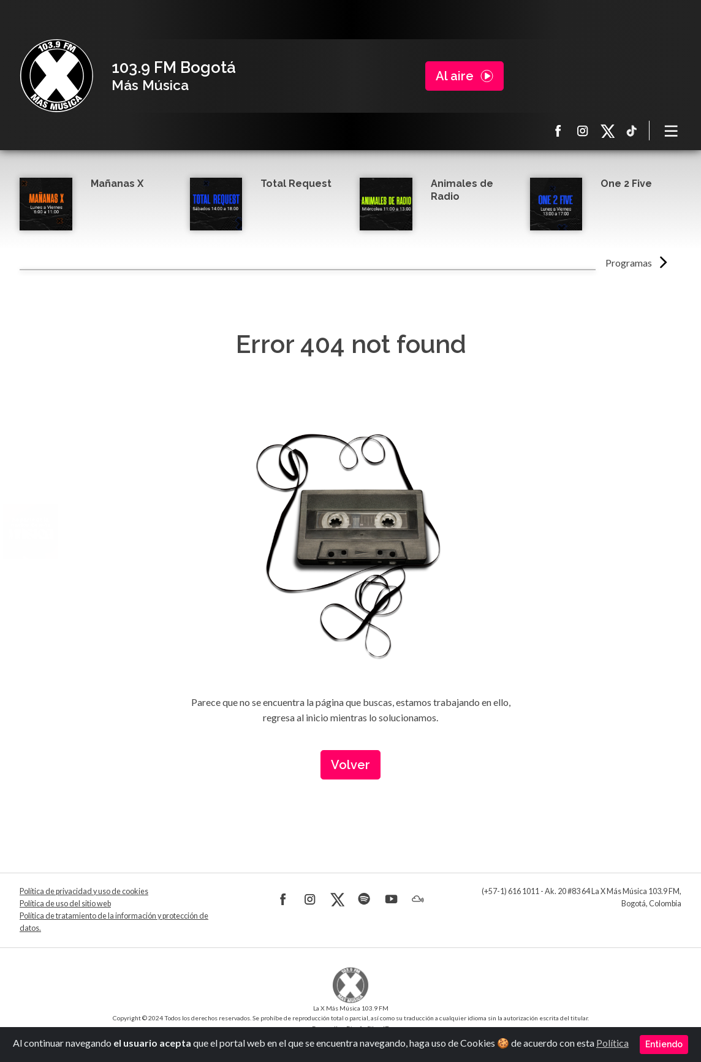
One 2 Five (626, 183)
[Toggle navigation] (671, 130)
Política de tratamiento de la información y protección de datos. (114, 922)
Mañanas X (117, 183)
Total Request (296, 183)
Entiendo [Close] (664, 1044)
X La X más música (607, 130)
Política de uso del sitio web (65, 903)
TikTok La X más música (631, 130)
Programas (628, 262)
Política (612, 1043)
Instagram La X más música (582, 130)
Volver (350, 764)
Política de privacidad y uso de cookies (84, 891)
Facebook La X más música (558, 130)
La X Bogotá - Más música (56, 76)
